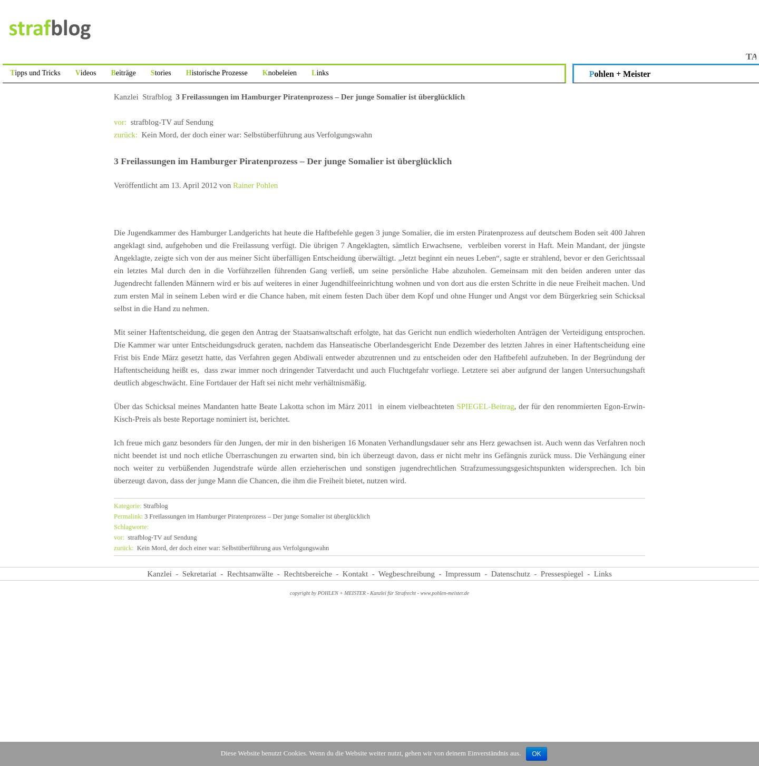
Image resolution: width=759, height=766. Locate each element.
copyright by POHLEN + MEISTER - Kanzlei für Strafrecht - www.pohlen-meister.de (379, 593)
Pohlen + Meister (620, 73)
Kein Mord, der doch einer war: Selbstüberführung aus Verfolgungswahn (243, 135)
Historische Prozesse (217, 73)
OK (536, 754)
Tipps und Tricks (35, 73)
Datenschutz (510, 574)
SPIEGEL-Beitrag (485, 406)
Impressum (463, 574)
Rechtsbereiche (308, 574)
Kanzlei (126, 97)
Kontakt (355, 574)
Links (320, 73)
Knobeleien (279, 73)
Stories (161, 73)
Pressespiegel (562, 574)
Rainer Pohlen (255, 185)
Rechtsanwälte (250, 574)
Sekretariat (199, 574)
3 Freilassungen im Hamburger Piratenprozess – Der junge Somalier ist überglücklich (242, 516)
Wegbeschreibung (406, 574)
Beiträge (123, 73)
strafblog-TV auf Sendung (163, 122)
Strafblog (157, 97)
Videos (85, 73)
